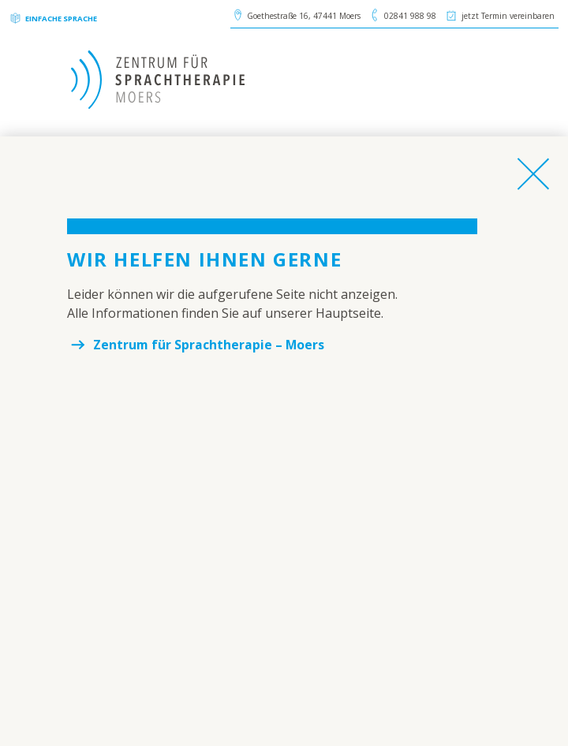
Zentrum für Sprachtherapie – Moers (209, 344)
